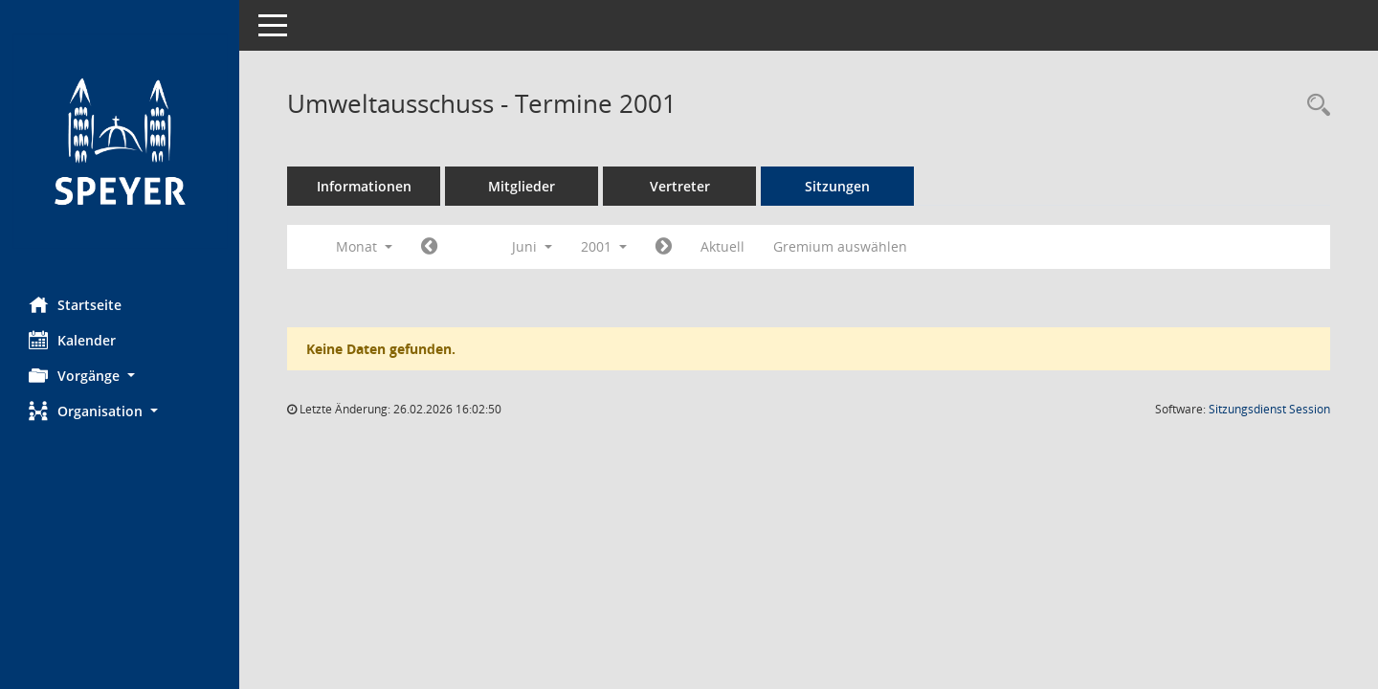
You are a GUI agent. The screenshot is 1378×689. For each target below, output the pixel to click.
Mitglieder (521, 186)
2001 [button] (604, 246)
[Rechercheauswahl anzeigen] (1314, 106)
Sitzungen (837, 186)
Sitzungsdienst (1269, 409)
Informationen (364, 186)
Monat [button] (364, 246)
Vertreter (680, 186)
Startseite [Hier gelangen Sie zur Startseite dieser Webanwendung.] (75, 304)
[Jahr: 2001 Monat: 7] (663, 247)
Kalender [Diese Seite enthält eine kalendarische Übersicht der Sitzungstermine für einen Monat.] (72, 339)
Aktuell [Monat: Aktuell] (722, 246)
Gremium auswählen (840, 246)
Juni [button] (532, 246)
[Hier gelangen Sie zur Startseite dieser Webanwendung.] (119, 141)
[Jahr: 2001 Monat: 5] (429, 247)
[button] (119, 375)
